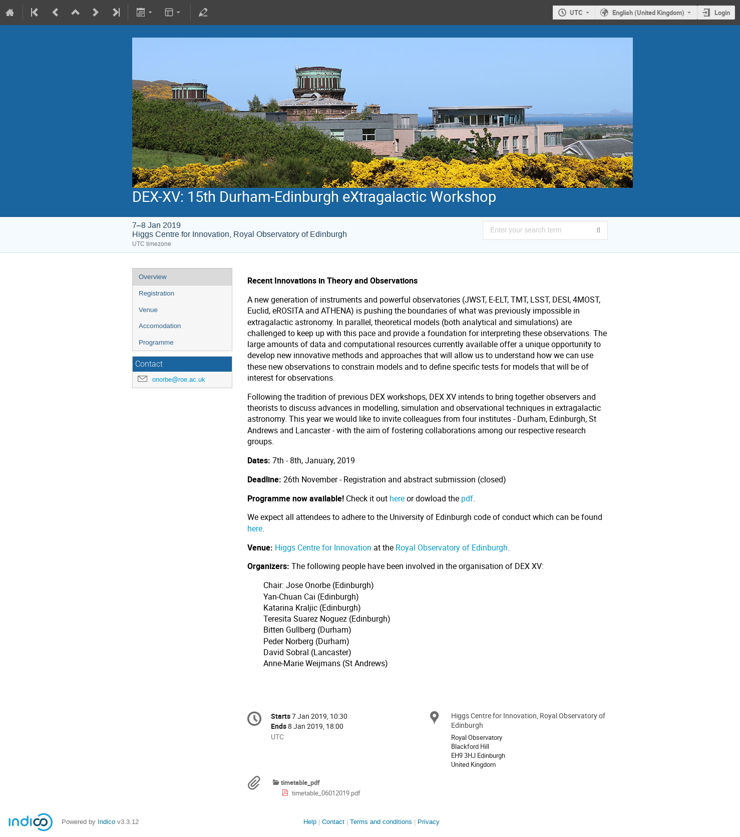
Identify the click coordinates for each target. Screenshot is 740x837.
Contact (333, 821)
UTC (576, 12)
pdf (467, 498)
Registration (156, 293)
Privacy (429, 821)
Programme (156, 342)
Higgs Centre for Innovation (323, 547)
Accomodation (160, 326)
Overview (153, 277)
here (397, 498)
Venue (148, 310)
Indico (106, 821)
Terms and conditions (381, 821)
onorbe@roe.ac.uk (178, 379)
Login (722, 12)
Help (309, 821)
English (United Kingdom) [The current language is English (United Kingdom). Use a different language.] (648, 12)
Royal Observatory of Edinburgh (451, 547)
